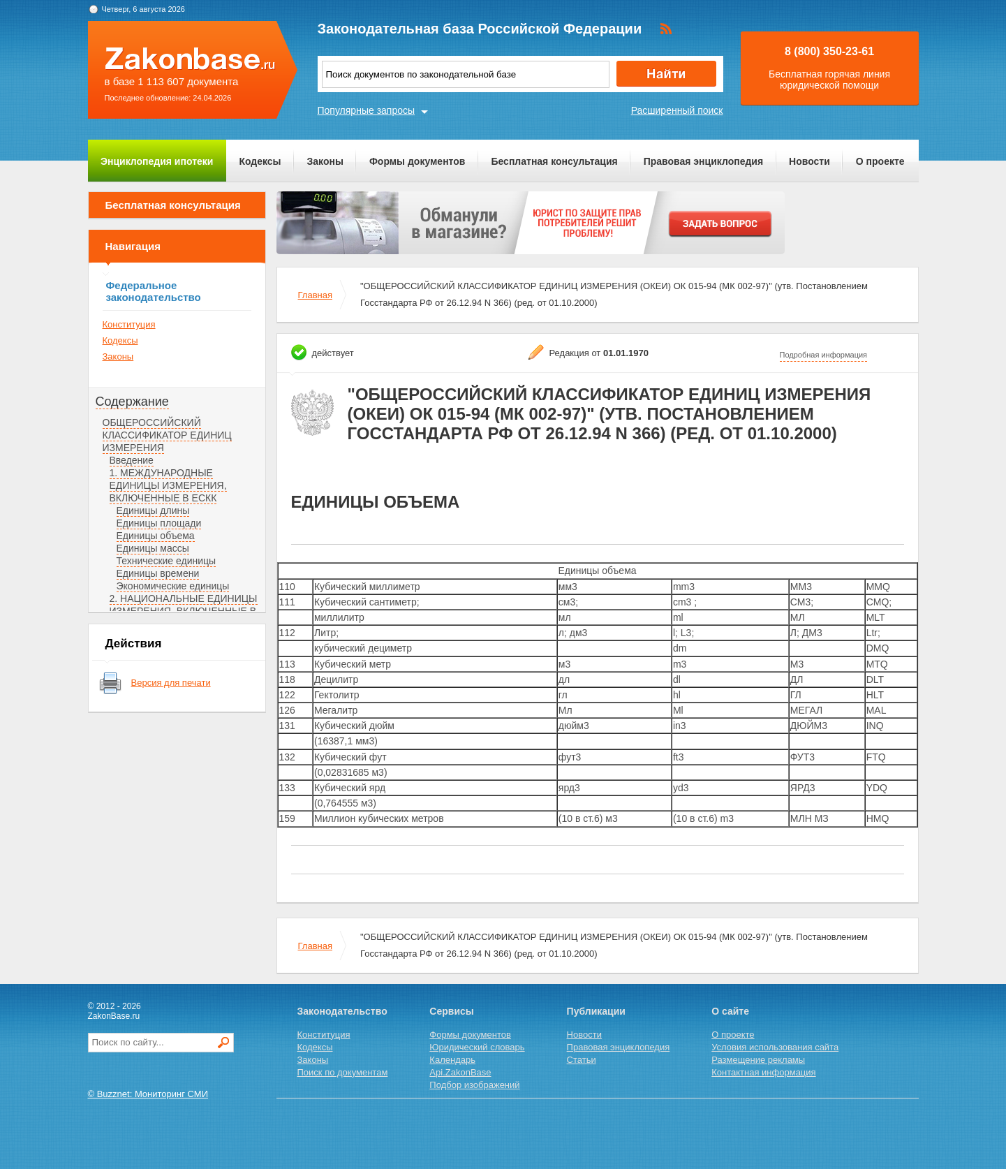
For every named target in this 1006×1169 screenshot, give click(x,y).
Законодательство (342, 1011)
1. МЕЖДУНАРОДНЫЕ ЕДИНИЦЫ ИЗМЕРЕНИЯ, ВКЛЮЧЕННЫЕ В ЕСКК (168, 485)
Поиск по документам (342, 1072)
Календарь (452, 1059)
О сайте (730, 1011)
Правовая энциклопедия (703, 161)
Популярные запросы (366, 110)
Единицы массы (153, 548)
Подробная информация (824, 355)
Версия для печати (171, 682)
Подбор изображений (474, 1085)
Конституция (129, 324)
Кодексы (260, 161)
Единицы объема (156, 535)
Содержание (132, 402)
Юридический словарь (476, 1047)
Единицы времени (158, 573)
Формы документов (417, 161)
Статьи (581, 1059)
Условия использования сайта (774, 1047)
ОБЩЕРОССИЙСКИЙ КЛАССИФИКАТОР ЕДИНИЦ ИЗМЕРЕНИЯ (167, 435)
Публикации (596, 1011)
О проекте (880, 161)
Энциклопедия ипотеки (157, 161)
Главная (315, 295)
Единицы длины (153, 510)
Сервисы (451, 1011)
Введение (132, 460)
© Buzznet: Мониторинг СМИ (148, 1094)
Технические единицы (166, 560)
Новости (809, 161)
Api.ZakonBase (460, 1072)
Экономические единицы (173, 585)
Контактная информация (763, 1072)
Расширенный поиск (677, 110)
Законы (325, 161)
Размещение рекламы (758, 1059)
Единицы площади (159, 523)
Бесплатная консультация (554, 161)
